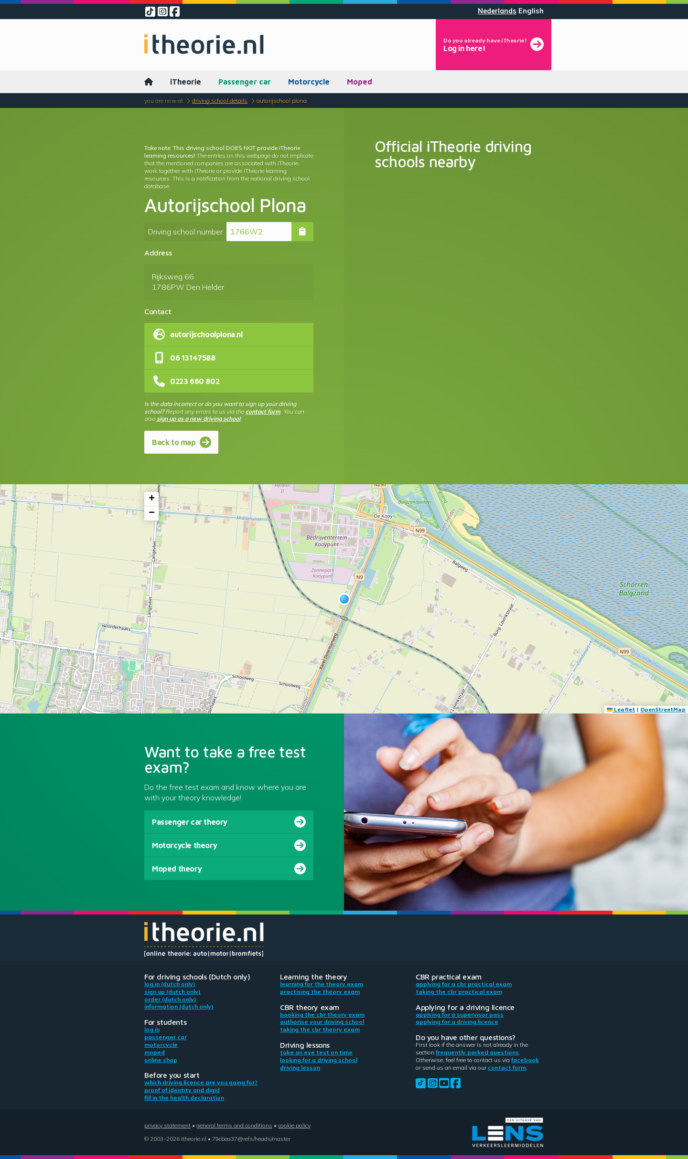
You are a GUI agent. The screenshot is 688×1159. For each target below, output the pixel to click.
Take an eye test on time (316, 1052)
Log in (152, 1029)
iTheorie (185, 81)
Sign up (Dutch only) (172, 991)
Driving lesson (300, 1067)
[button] (344, 599)
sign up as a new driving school (198, 418)
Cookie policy (294, 1125)
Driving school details (219, 100)
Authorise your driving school (322, 1021)
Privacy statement (167, 1125)
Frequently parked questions (477, 1052)
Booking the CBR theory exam (322, 1014)
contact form (263, 411)
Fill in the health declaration (184, 1097)
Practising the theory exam (320, 991)
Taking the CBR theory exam (320, 1029)
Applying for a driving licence (457, 1021)
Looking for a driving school (318, 1059)
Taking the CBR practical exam (459, 991)
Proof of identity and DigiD (182, 1090)
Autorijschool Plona (282, 100)
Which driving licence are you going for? (201, 1082)
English (531, 11)
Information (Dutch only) (179, 1006)
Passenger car (244, 81)
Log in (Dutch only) (169, 984)
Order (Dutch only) (170, 999)
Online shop (160, 1059)
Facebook (525, 1059)
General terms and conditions (234, 1125)
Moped (359, 81)
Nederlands (497, 11)
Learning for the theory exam (321, 984)
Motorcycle (309, 81)
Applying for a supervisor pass (460, 1014)
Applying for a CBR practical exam (464, 984)
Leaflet (621, 709)
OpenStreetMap (663, 709)
